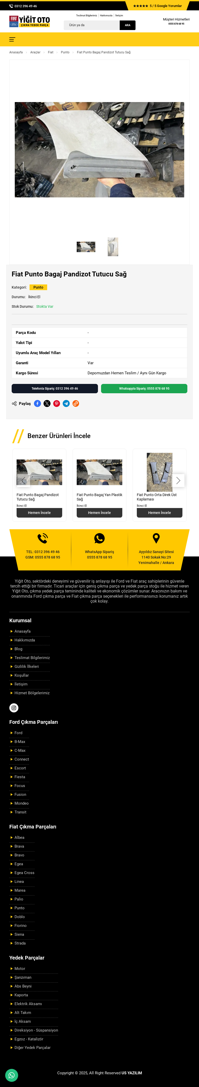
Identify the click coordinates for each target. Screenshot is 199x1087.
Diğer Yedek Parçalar (33, 1047)
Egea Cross (24, 872)
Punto (65, 52)
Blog (18, 649)
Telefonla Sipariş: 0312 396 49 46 (55, 388)
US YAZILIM (132, 1073)
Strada (20, 943)
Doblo (20, 916)
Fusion (20, 794)
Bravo (19, 855)
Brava (19, 846)
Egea (19, 864)
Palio (19, 899)
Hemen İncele (39, 513)
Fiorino (21, 925)
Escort (20, 768)
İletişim (119, 15)
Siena (19, 934)
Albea (19, 837)
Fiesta (20, 777)
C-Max (20, 750)
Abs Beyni (23, 986)
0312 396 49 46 (26, 6)
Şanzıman (23, 977)
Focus (20, 785)
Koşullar (22, 675)
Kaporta (21, 995)
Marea (20, 890)
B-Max (20, 741)
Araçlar (35, 52)
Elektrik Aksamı (28, 1004)
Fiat (50, 52)
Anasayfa (16, 52)
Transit (20, 812)
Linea (19, 881)
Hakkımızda (106, 15)
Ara (127, 25)
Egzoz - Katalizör (29, 1039)
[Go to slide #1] (86, 247)
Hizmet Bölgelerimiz (32, 693)
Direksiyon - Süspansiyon (36, 1030)
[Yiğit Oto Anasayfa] (29, 21)
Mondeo (22, 803)
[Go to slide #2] (113, 247)
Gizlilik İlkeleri (27, 666)
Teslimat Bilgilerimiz (86, 15)
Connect (22, 759)
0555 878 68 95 (176, 24)
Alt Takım (23, 1012)
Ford (18, 733)
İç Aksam (23, 1021)
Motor (20, 968)
